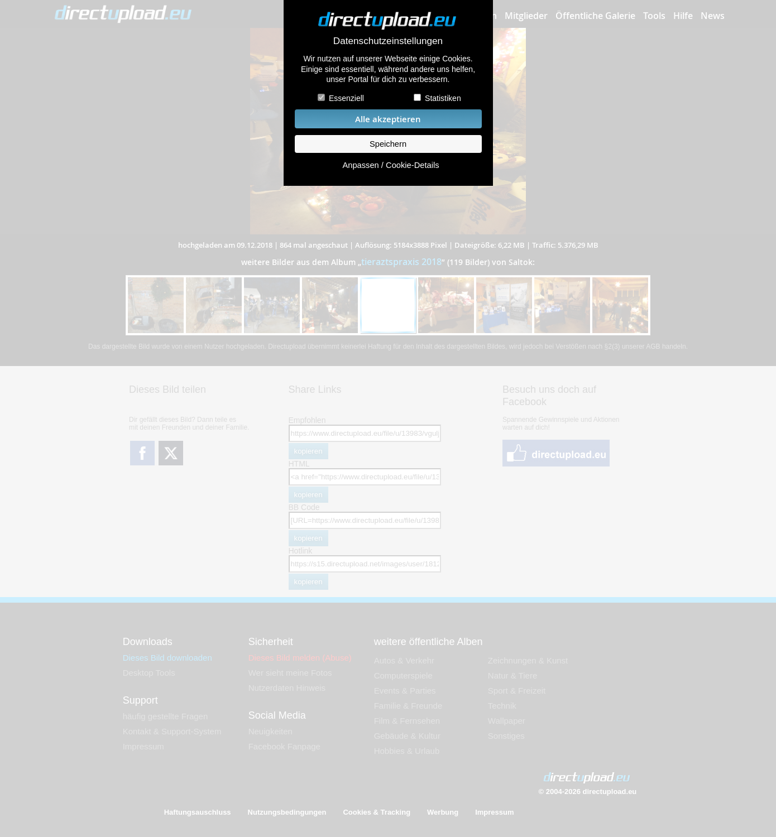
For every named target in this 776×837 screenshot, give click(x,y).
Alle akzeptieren (388, 119)
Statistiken (443, 98)
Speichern (388, 144)
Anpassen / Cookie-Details (390, 165)
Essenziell (346, 98)
